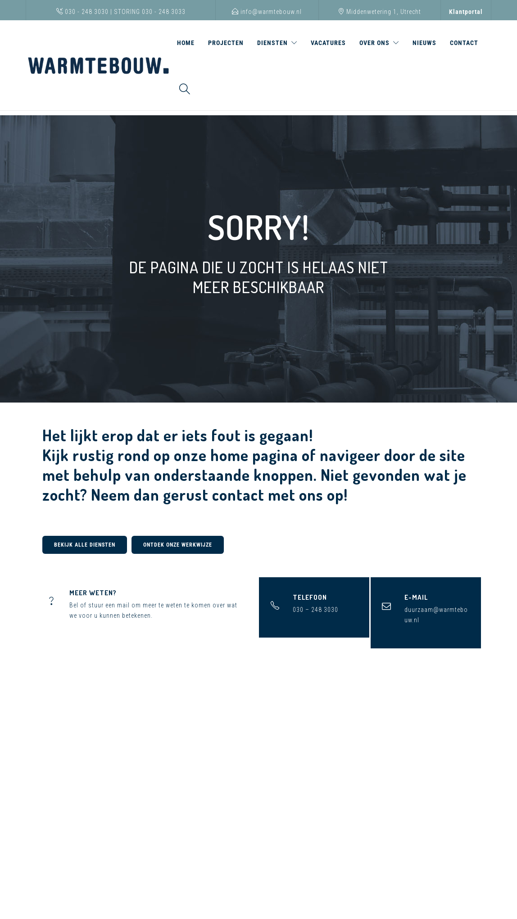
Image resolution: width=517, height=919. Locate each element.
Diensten (272, 42)
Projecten (226, 42)
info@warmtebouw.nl (267, 11)
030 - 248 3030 (82, 11)
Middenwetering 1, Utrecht (379, 11)
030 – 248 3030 (315, 609)
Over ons (374, 42)
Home (186, 42)
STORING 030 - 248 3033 (150, 11)
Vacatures (328, 42)
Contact (464, 42)
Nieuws (424, 42)
